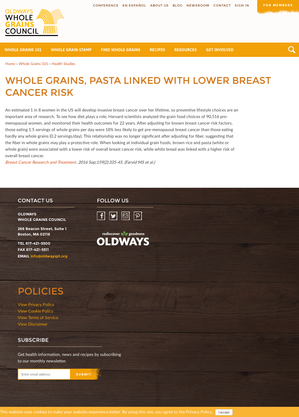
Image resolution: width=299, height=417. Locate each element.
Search (292, 50)
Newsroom (197, 5)
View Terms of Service (38, 317)
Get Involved (220, 50)
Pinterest (138, 216)
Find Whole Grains (120, 50)
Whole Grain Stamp (71, 50)
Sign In (242, 5)
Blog (178, 5)
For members (278, 5)
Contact (222, 5)
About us (159, 5)
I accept (224, 413)
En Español (134, 5)
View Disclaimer (33, 323)
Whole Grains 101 (23, 50)
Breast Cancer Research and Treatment (40, 162)
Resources (185, 50)
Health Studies (63, 63)
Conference (106, 5)
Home (10, 63)
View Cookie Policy (35, 310)
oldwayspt (123, 238)
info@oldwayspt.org (49, 256)
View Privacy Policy (36, 304)
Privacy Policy (199, 412)
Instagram (126, 216)
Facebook (101, 216)
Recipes (157, 50)
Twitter (113, 216)
